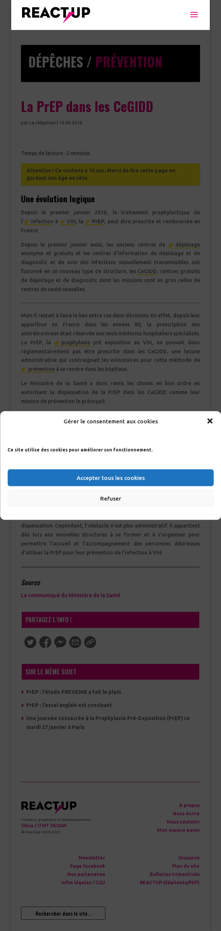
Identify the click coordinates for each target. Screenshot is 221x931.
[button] (210, 421)
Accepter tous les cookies (111, 477)
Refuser (110, 498)
